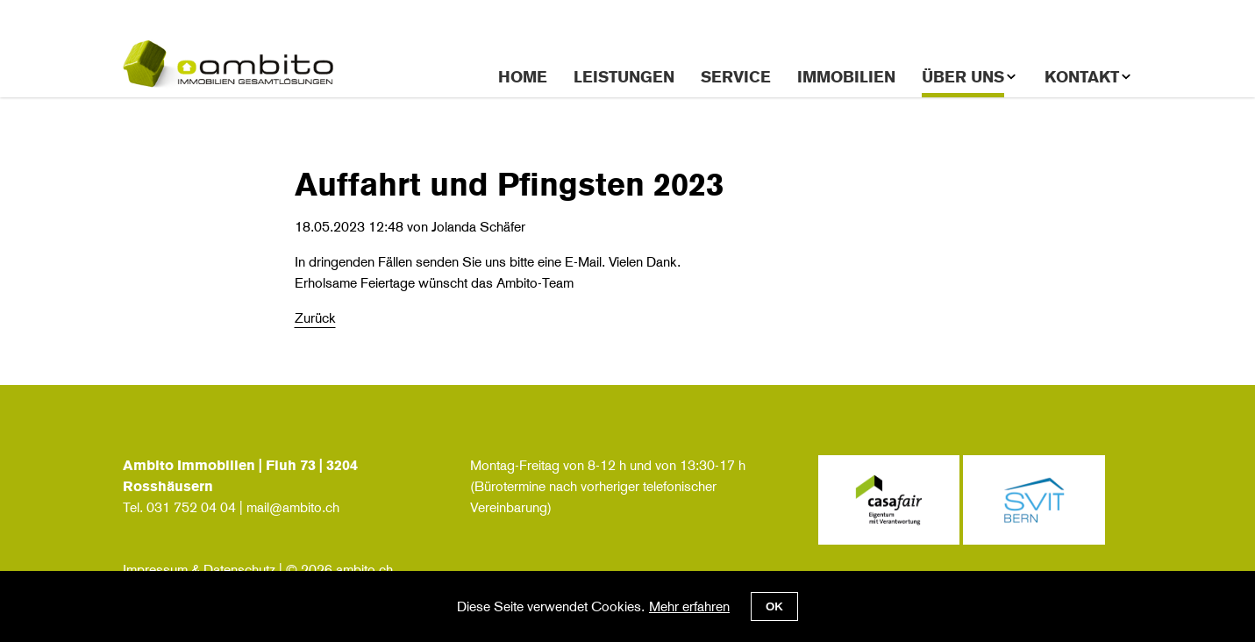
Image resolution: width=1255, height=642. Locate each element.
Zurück (315, 318)
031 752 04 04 (191, 507)
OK (774, 606)
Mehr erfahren (689, 606)
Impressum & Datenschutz (199, 569)
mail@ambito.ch (292, 507)
